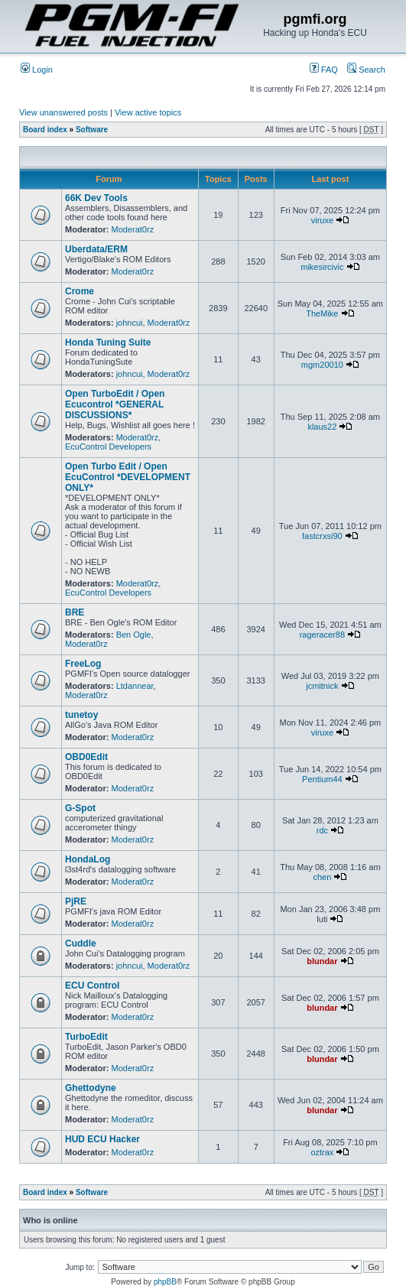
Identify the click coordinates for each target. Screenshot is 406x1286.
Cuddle (80, 943)
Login (37, 69)
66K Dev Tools (96, 198)
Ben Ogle (133, 634)
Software (92, 129)
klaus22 (321, 426)
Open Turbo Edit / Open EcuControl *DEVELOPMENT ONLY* (127, 477)
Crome (79, 291)
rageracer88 (322, 634)
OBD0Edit (86, 757)
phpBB (165, 1282)
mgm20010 (322, 364)
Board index (45, 129)
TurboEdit (86, 1036)
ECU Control (92, 985)
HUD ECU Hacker (102, 1139)
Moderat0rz (133, 229)
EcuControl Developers (108, 446)
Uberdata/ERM (96, 249)
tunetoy (81, 715)
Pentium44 (322, 779)
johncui (129, 322)
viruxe (322, 220)
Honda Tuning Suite (108, 342)
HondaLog (87, 859)
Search (366, 69)
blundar (322, 961)
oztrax (321, 1152)
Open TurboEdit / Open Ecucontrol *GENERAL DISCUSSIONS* (114, 404)
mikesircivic (321, 266)
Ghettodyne (90, 1088)
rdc (322, 830)
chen (322, 877)
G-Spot (80, 808)
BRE (74, 612)
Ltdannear (135, 685)
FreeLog (83, 663)
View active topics (148, 112)
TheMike (322, 313)
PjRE (75, 901)
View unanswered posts (63, 112)
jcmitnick (322, 685)
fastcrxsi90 (322, 536)
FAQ (324, 69)
